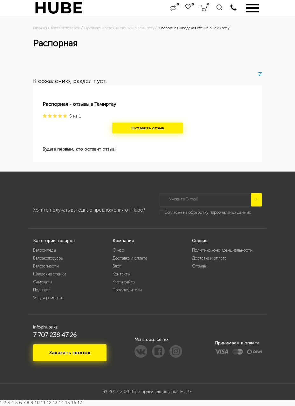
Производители (127, 290)
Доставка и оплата (130, 258)
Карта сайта (124, 282)
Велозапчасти (46, 266)
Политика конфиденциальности (222, 250)
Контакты (121, 274)
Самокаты (42, 282)
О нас (118, 250)
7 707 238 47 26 (55, 335)
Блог (117, 266)
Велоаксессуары (48, 258)
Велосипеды (44, 250)
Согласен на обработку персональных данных (207, 212)
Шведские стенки (49, 274)
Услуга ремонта (47, 297)
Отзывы (199, 266)
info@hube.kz (45, 327)
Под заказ (41, 290)
